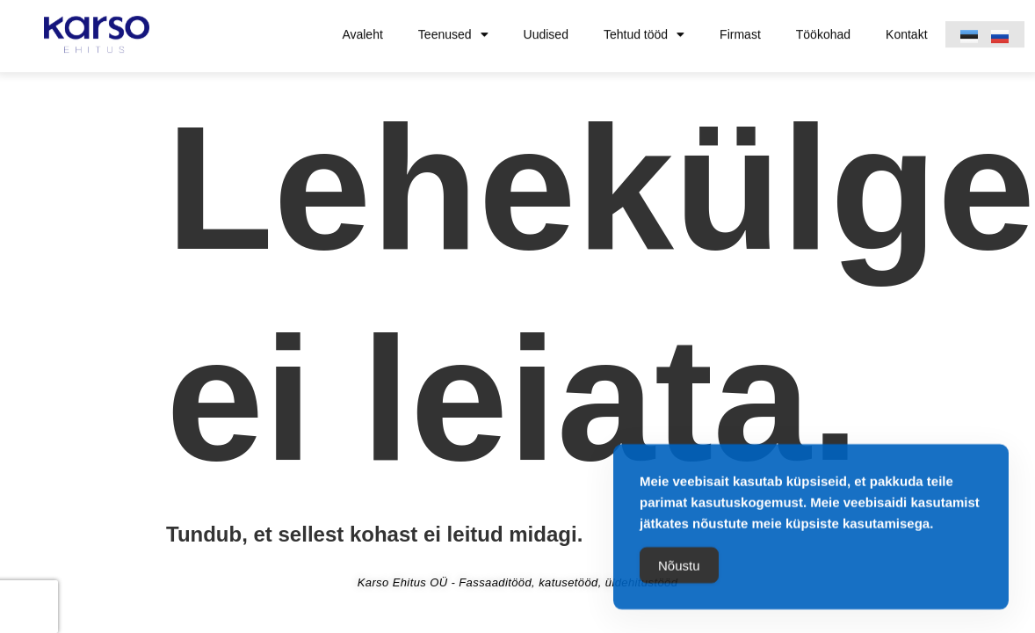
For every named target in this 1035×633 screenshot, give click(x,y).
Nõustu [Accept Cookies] (679, 568)
